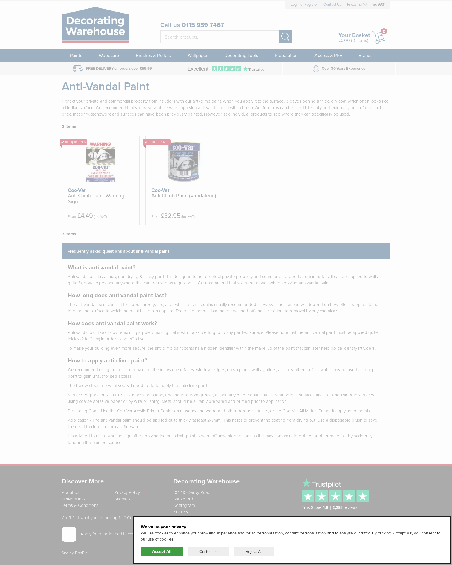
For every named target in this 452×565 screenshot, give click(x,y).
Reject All (254, 552)
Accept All (162, 552)
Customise (208, 552)
